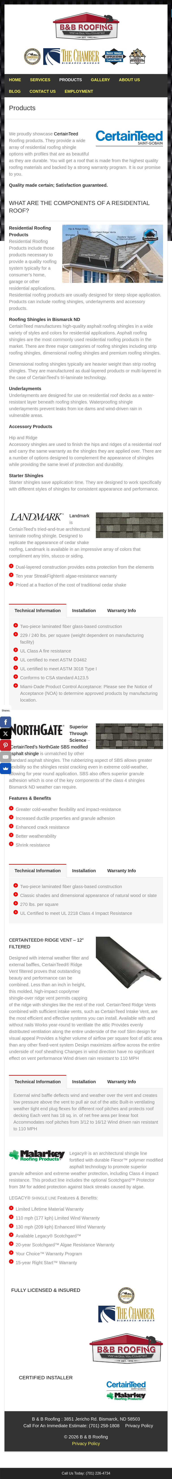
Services (40, 80)
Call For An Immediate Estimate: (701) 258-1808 (71, 1425)
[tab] (38, 610)
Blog (15, 91)
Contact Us (43, 91)
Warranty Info (121, 610)
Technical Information (38, 610)
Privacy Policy (139, 1425)
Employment (79, 91)
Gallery (100, 80)
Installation (84, 610)
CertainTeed (66, 133)
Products (70, 80)
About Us (129, 80)
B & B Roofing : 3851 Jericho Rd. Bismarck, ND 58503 (86, 1419)
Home (15, 80)
